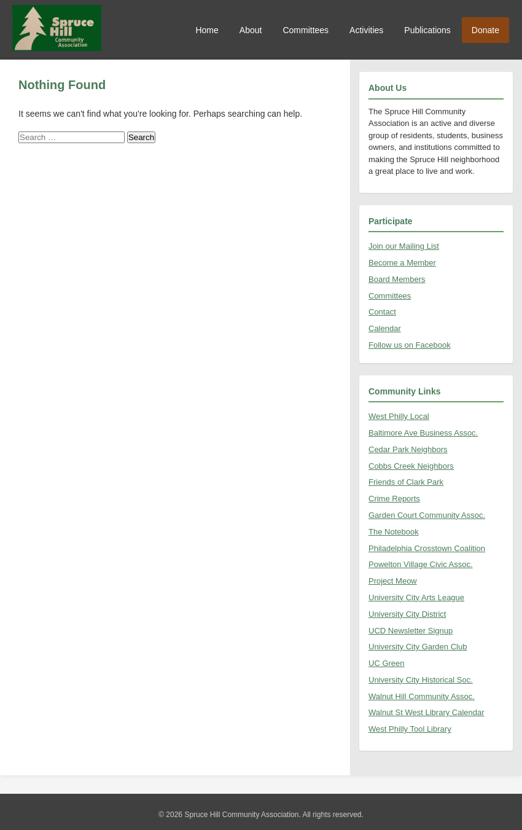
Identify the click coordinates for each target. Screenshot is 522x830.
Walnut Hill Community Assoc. (421, 696)
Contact (382, 311)
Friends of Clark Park (405, 482)
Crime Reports (394, 498)
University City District (407, 614)
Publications (427, 30)
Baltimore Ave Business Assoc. (423, 432)
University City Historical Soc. (420, 679)
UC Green (386, 663)
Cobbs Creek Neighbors (411, 466)
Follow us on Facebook (409, 345)
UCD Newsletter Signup (410, 630)
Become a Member (402, 262)
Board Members (396, 279)
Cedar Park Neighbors (408, 449)
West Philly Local (398, 416)
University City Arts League (416, 597)
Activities (366, 30)
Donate (485, 30)
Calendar (384, 328)
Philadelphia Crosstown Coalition (426, 548)
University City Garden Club (417, 646)
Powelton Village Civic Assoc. (420, 564)
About (251, 30)
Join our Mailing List (403, 246)
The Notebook (393, 531)
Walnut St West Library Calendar (426, 712)
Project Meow (392, 580)
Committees (305, 30)
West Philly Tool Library (409, 729)
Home (206, 30)
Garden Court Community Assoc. (426, 515)
